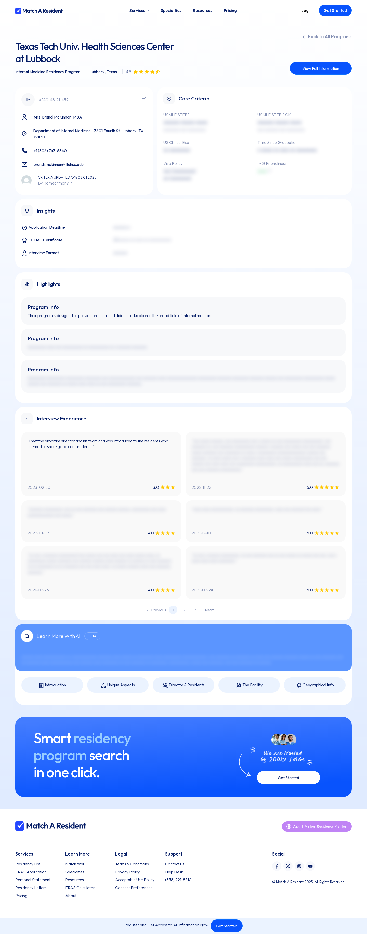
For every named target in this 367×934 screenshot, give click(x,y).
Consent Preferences (133, 887)
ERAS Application (31, 871)
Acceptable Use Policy (134, 879)
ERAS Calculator (80, 887)
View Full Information (320, 68)
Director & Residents (183, 685)
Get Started (226, 925)
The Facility (249, 685)
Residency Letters (31, 887)
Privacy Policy (127, 871)
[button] (139, 10)
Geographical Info (315, 685)
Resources (74, 879)
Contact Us (175, 863)
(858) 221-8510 (178, 879)
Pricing (21, 895)
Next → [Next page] (211, 609)
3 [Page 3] (195, 609)
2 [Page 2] (184, 609)
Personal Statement (32, 879)
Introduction (52, 685)
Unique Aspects (118, 685)
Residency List (27, 863)
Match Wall (75, 863)
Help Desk (174, 871)
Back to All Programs (327, 37)
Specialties (74, 871)
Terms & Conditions (132, 863)
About (70, 895)
